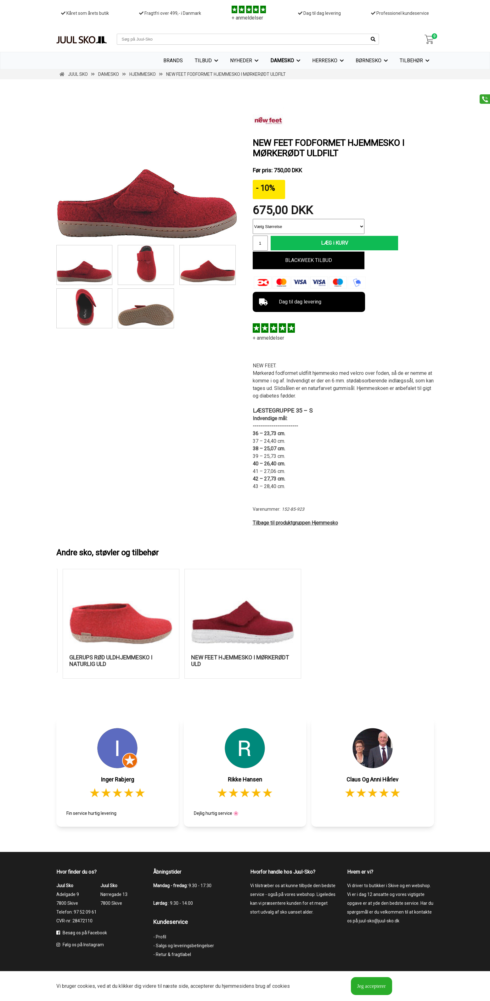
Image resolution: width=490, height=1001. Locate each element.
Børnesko (368, 61)
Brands (173, 61)
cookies (86, 986)
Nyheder (241, 61)
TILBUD (203, 61)
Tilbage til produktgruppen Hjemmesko (295, 523)
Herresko (324, 61)
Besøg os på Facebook (81, 933)
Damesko (282, 61)
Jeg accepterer (371, 986)
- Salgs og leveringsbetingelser (183, 945)
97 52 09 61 (85, 912)
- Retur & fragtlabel (172, 954)
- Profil (159, 937)
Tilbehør (411, 61)
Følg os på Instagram (80, 945)
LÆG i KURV (317, 243)
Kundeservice (170, 922)
